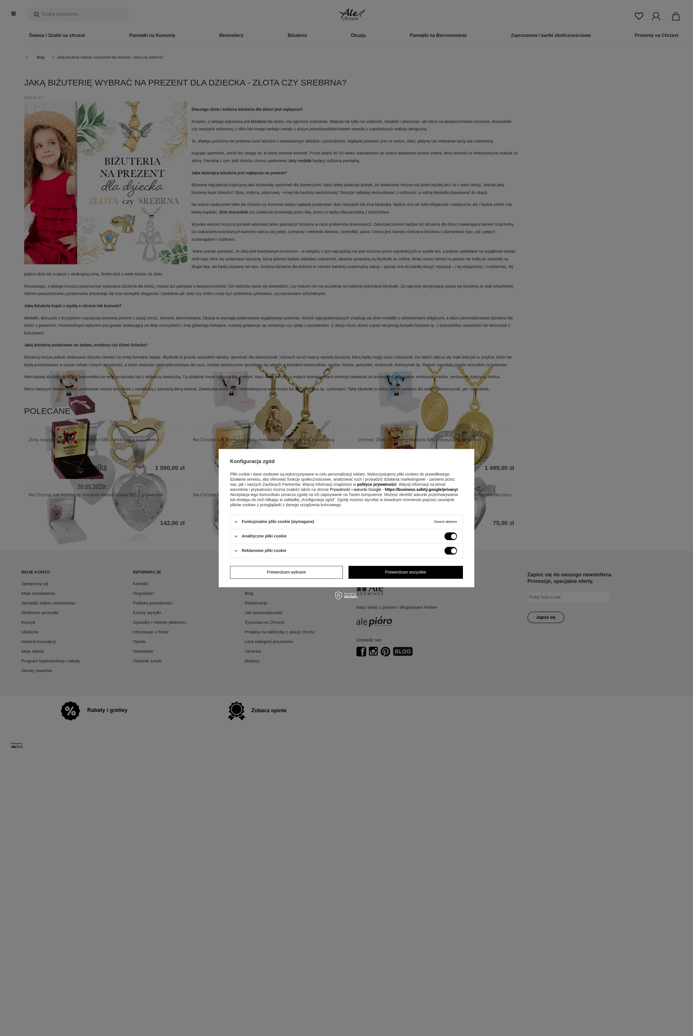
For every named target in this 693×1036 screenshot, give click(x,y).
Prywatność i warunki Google (356, 489)
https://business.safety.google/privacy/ (421, 489)
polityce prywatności (376, 484)
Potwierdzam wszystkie (405, 572)
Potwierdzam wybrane (286, 572)
